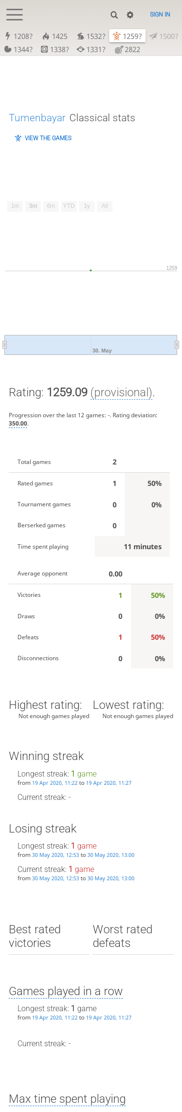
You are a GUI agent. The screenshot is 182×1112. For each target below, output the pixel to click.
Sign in (160, 14)
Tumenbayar (37, 117)
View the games (48, 138)
